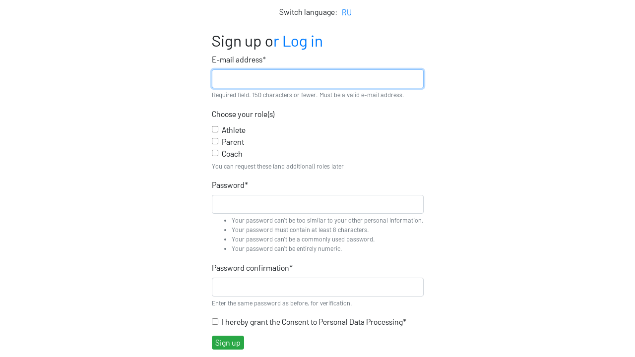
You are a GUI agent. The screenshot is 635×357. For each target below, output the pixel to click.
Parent (233, 141)
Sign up (228, 342)
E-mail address (239, 59)
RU (347, 12)
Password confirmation (252, 267)
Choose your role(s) (243, 114)
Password (230, 184)
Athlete (234, 129)
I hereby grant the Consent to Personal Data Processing (314, 321)
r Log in (298, 40)
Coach (232, 153)
